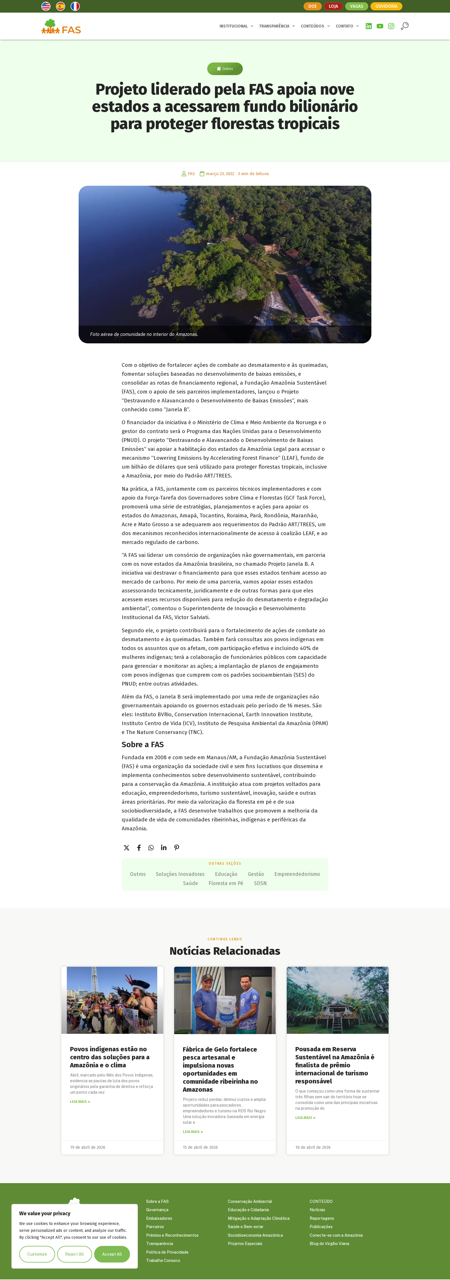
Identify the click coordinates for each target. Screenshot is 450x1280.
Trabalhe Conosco (163, 1261)
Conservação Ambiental (250, 1201)
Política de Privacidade (167, 1252)
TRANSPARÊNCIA (277, 26)
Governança (157, 1209)
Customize (37, 1254)
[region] (74, 1236)
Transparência (159, 1244)
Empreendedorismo (176, 883)
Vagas (357, 6)
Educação (255, 874)
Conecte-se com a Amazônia (336, 1235)
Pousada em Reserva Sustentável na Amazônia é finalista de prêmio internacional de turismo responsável (335, 1065)
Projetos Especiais (245, 1244)
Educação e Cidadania (248, 1209)
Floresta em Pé (255, 883)
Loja (333, 6)
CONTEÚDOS (315, 26)
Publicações (321, 1227)
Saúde (218, 883)
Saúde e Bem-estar (245, 1227)
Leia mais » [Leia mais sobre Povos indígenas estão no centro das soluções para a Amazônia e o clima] (80, 1101)
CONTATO (347, 26)
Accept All (112, 1254)
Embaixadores (159, 1218)
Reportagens (322, 1218)
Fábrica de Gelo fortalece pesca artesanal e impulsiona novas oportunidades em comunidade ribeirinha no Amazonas (220, 1069)
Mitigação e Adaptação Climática (259, 1218)
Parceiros (155, 1227)
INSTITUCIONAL (236, 26)
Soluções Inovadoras (208, 874)
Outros (227, 69)
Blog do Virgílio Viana (329, 1244)
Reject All (74, 1254)
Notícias (317, 1209)
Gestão (287, 874)
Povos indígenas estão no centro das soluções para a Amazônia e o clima (110, 1057)
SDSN (291, 883)
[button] (405, 26)
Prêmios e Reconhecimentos (172, 1235)
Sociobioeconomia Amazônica (255, 1235)
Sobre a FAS (157, 1201)
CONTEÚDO (321, 1201)
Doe (312, 6)
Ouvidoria (387, 6)
